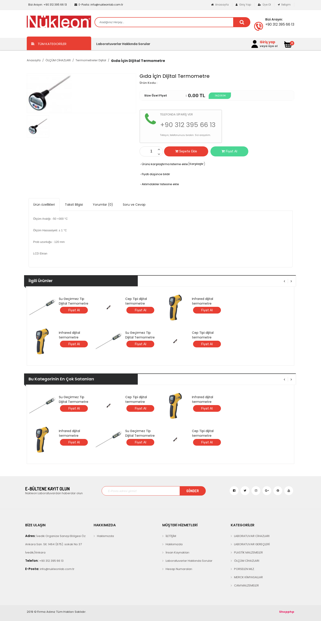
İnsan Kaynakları (177, 552)
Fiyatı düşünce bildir (155, 174)
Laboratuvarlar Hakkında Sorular (123, 44)
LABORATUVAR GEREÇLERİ (252, 544)
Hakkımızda (105, 536)
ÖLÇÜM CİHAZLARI (58, 60)
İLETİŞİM (171, 536)
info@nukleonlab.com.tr (98, 4)
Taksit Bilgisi (74, 204)
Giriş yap (267, 42)
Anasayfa (220, 4)
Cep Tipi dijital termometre (136, 301)
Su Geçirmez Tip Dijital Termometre (73, 301)
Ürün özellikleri (44, 204)
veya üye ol (269, 46)
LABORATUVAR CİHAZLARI (252, 536)
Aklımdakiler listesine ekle (159, 184)
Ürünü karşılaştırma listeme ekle (164, 164)
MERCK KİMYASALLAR (248, 577)
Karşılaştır (196, 164)
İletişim (284, 4)
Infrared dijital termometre (69, 335)
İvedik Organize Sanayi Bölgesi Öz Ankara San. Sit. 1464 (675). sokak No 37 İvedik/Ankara (55, 544)
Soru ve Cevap (134, 204)
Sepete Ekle (186, 151)
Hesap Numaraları (179, 569)
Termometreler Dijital (91, 60)
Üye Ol (264, 4)
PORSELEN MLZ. (244, 569)
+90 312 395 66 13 (47, 4)
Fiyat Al (229, 151)
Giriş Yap (243, 4)
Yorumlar (103, 204)
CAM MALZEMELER (246, 585)
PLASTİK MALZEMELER (248, 552)
